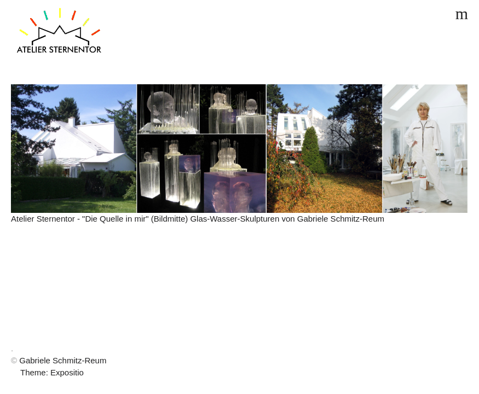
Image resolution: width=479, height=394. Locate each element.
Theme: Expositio (52, 372)
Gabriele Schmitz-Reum (62, 360)
